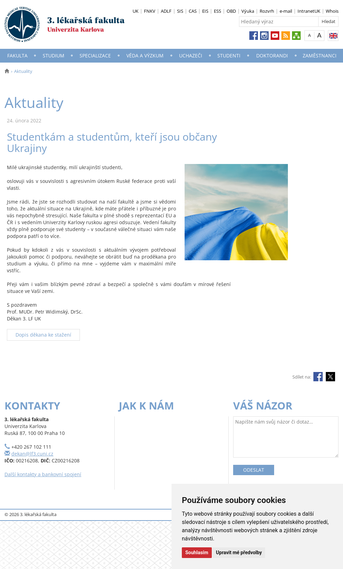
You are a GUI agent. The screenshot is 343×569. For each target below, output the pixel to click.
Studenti (228, 55)
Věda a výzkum (145, 55)
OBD (231, 11)
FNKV (149, 11)
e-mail (286, 11)
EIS (205, 11)
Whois (332, 11)
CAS (193, 11)
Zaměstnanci (319, 55)
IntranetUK (309, 11)
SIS (180, 11)
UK (135, 11)
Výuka (247, 11)
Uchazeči (190, 55)
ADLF (166, 11)
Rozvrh (267, 11)
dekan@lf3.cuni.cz (32, 453)
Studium (53, 55)
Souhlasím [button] (196, 552)
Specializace (95, 55)
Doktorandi (272, 55)
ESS (217, 11)
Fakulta (17, 55)
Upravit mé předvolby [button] (239, 552)
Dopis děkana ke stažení (43, 334)
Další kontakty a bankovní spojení (42, 474)
